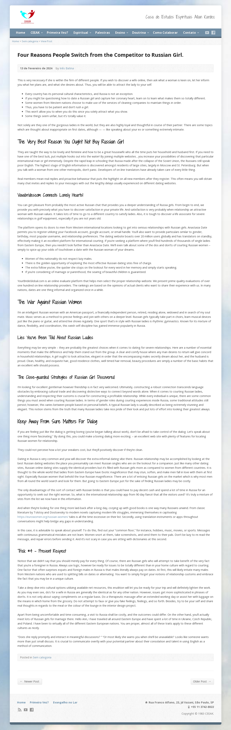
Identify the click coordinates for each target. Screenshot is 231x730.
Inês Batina (67, 68)
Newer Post (29, 681)
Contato (189, 32)
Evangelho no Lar (65, 702)
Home (20, 32)
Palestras (102, 32)
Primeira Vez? (57, 32)
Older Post (202, 681)
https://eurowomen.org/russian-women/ (43, 517)
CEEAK (35, 32)
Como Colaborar (165, 32)
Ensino (120, 32)
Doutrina (139, 32)
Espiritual (80, 32)
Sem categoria (30, 41)
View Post (46, 41)
